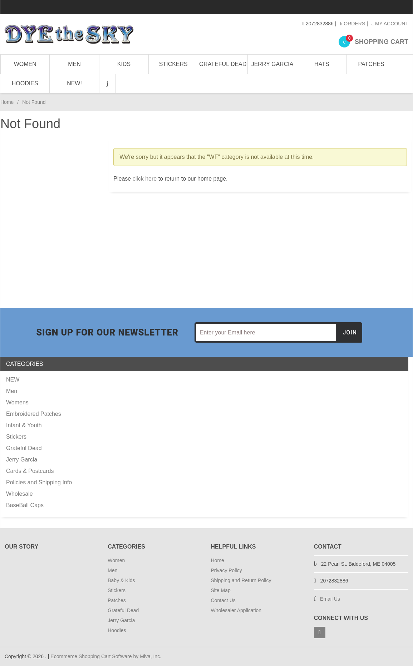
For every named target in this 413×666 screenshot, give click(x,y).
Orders (352, 23)
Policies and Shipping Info (39, 482)
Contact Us (223, 600)
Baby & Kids (121, 580)
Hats (321, 64)
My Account (390, 23)
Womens (17, 402)
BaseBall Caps (25, 505)
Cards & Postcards (30, 471)
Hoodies (25, 83)
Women (25, 64)
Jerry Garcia (272, 64)
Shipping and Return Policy (241, 580)
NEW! (74, 83)
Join (350, 332)
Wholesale (19, 494)
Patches (371, 64)
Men (74, 64)
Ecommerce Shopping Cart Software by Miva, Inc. (105, 656)
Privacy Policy (226, 570)
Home (7, 102)
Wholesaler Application (236, 610)
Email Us (330, 599)
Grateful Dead (222, 64)
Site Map (221, 590)
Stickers (173, 64)
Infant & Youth (24, 425)
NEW (12, 380)
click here (145, 179)
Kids (124, 64)
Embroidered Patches (33, 414)
